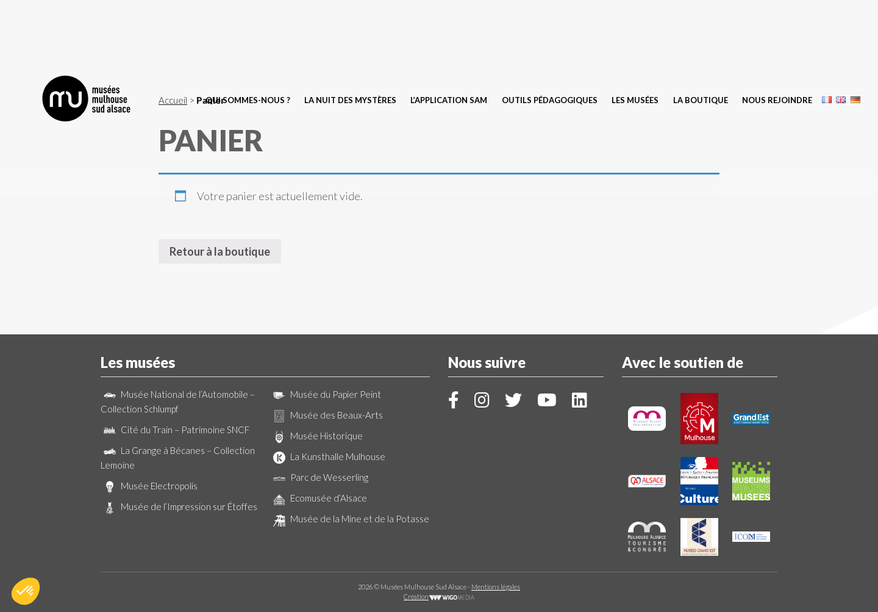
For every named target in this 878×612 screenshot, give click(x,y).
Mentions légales (495, 587)
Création (439, 596)
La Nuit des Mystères (350, 33)
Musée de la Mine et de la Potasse (349, 518)
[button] (25, 591)
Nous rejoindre (777, 33)
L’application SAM (448, 33)
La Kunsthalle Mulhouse (327, 456)
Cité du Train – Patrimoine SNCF (175, 429)
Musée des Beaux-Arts (326, 414)
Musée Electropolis (149, 485)
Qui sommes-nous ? (247, 33)
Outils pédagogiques (550, 33)
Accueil (173, 100)
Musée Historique (316, 435)
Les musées (635, 33)
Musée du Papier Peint (325, 394)
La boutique (700, 33)
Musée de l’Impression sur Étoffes (179, 506)
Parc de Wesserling (319, 477)
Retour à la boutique (220, 251)
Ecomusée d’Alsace (318, 497)
